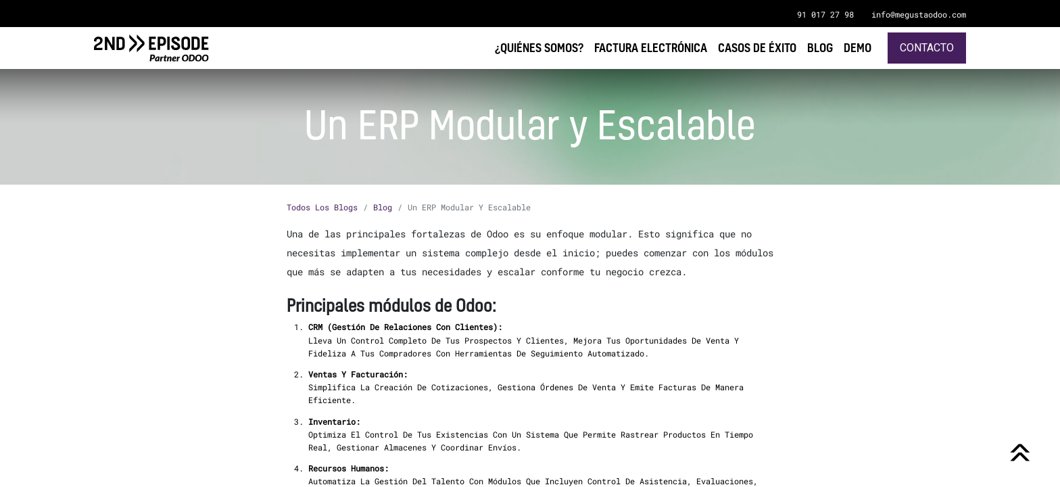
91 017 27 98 (825, 14)
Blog (382, 207)
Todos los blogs (322, 207)
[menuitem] (857, 47)
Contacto (927, 47)
